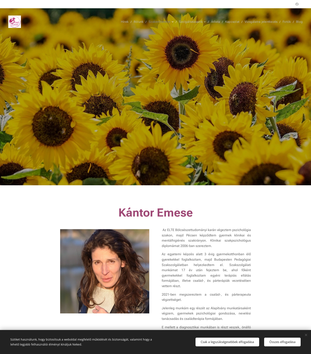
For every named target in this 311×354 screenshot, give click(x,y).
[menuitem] (127, 22)
